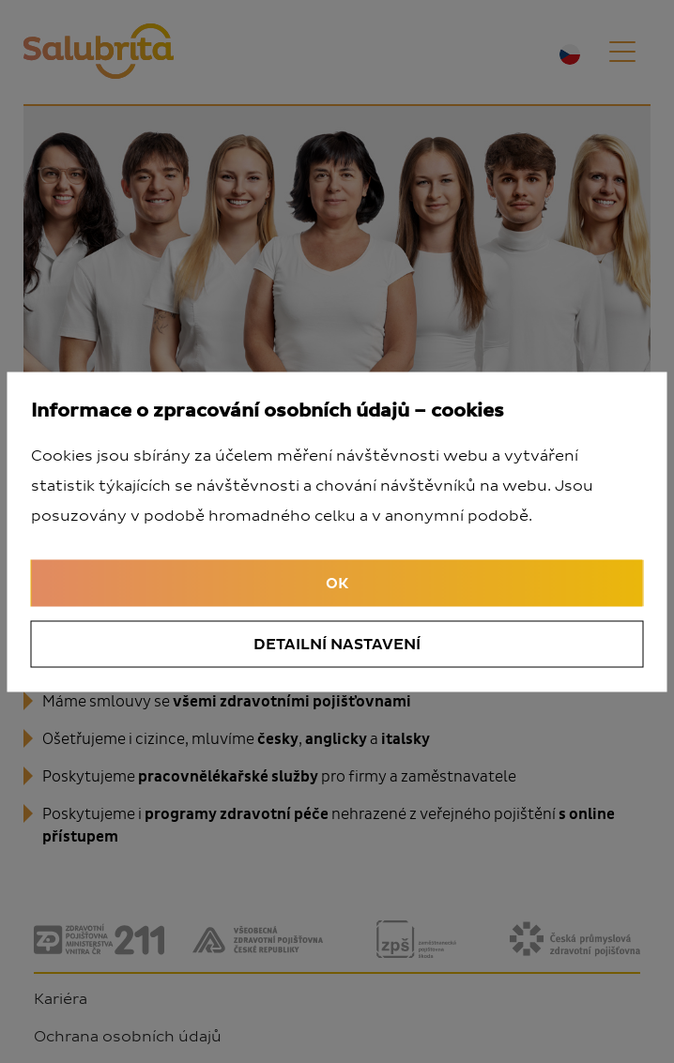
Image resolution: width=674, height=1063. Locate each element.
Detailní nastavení (337, 643)
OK (337, 582)
